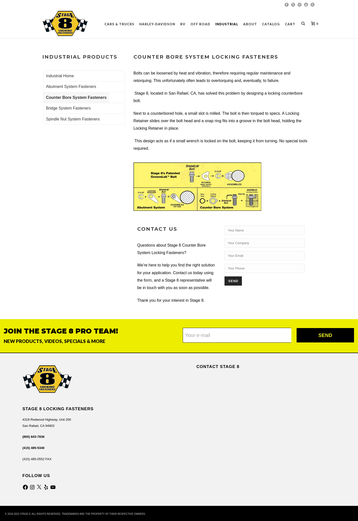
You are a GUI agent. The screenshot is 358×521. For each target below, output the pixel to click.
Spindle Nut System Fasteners (73, 119)
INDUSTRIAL (226, 24)
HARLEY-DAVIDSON (157, 24)
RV (182, 24)
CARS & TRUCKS (119, 24)
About (250, 24)
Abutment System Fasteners (71, 86)
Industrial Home (60, 76)
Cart (290, 24)
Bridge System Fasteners (68, 108)
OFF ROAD (200, 24)
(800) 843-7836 (33, 437)
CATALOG (271, 24)
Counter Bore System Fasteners (76, 97)
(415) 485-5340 (33, 448)
